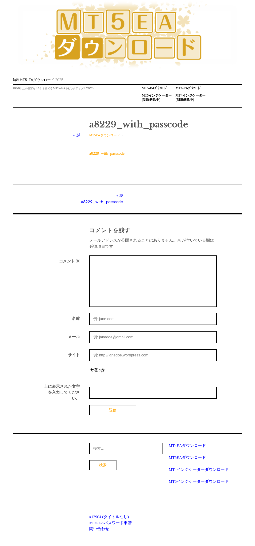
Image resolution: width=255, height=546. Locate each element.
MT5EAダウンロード (104, 135)
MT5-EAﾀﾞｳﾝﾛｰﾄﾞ (155, 88)
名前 (76, 318)
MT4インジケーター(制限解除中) (191, 98)
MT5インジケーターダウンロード (199, 481)
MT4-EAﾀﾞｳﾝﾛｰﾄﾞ (188, 88)
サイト (74, 355)
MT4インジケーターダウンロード (199, 469)
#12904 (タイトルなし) (109, 517)
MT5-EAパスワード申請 (110, 523)
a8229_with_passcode (106, 153)
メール (74, 337)
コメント (69, 261)
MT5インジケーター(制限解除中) (157, 98)
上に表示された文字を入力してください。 (62, 392)
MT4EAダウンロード (187, 445)
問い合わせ (99, 529)
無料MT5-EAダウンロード (33, 80)
